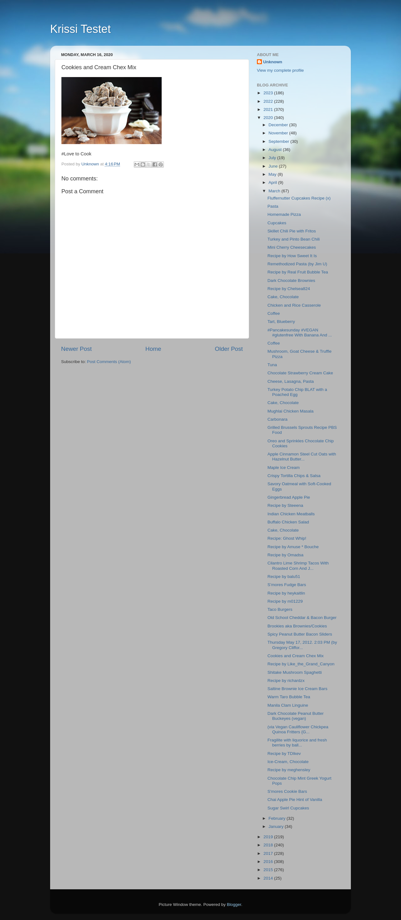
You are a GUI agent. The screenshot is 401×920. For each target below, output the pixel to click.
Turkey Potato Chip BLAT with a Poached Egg (297, 392)
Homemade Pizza (284, 214)
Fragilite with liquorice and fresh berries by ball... (297, 742)
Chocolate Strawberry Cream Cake (300, 373)
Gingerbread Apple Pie (289, 497)
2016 (268, 861)
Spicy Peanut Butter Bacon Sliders (300, 634)
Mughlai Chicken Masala (291, 411)
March (274, 191)
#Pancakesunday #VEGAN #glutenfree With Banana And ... (300, 332)
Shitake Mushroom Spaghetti (295, 672)
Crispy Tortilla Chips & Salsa (294, 475)
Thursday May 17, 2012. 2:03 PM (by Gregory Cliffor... (302, 645)
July (272, 157)
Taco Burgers (280, 609)
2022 (268, 101)
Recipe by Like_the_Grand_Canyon (301, 664)
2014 (268, 878)
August (275, 149)
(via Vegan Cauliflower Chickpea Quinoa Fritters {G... (298, 729)
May (273, 174)
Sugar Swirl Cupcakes (288, 808)
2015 (268, 869)
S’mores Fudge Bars (287, 584)
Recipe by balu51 (284, 576)
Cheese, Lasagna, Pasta (291, 381)
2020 (268, 117)
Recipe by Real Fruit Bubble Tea (298, 272)
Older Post (229, 349)
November (278, 133)
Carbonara (278, 419)
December (278, 124)
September (279, 141)
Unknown (272, 62)
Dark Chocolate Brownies (291, 280)
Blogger (234, 904)
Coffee (274, 313)
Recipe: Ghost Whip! (287, 538)
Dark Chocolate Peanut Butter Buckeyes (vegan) (296, 716)
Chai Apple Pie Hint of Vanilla (295, 799)
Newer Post (76, 349)
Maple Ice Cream (284, 467)
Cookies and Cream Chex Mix (296, 655)
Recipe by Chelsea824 (289, 288)
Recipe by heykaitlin (286, 593)
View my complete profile (280, 70)
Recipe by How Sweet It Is (292, 255)
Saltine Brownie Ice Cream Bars (297, 688)
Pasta (273, 206)
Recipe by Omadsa (286, 555)
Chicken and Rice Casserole (294, 305)
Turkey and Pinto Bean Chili (294, 239)
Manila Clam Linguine (288, 705)
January (276, 826)
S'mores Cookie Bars (287, 791)
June (273, 166)
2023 (268, 93)
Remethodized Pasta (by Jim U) (297, 264)
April (273, 182)
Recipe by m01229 (285, 601)
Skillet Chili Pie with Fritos (292, 231)
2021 (268, 109)
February (277, 818)
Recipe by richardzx (286, 680)
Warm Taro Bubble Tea (289, 696)
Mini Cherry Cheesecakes (293, 247)
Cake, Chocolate (283, 296)
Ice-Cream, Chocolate (288, 761)
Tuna (272, 364)
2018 (268, 845)
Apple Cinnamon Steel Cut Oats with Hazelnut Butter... (302, 456)
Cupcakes (277, 223)
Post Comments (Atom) (109, 361)
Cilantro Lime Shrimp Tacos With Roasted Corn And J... (298, 565)
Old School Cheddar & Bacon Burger (302, 617)
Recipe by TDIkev (284, 753)
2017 (268, 853)
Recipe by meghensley (289, 769)
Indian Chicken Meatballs (291, 514)
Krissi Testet (80, 29)
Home (153, 349)
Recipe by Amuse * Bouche (293, 546)
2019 (268, 836)
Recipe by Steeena (285, 505)
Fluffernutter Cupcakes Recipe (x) (299, 198)
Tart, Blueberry (281, 321)
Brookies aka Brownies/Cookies (297, 626)
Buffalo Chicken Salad (288, 522)
